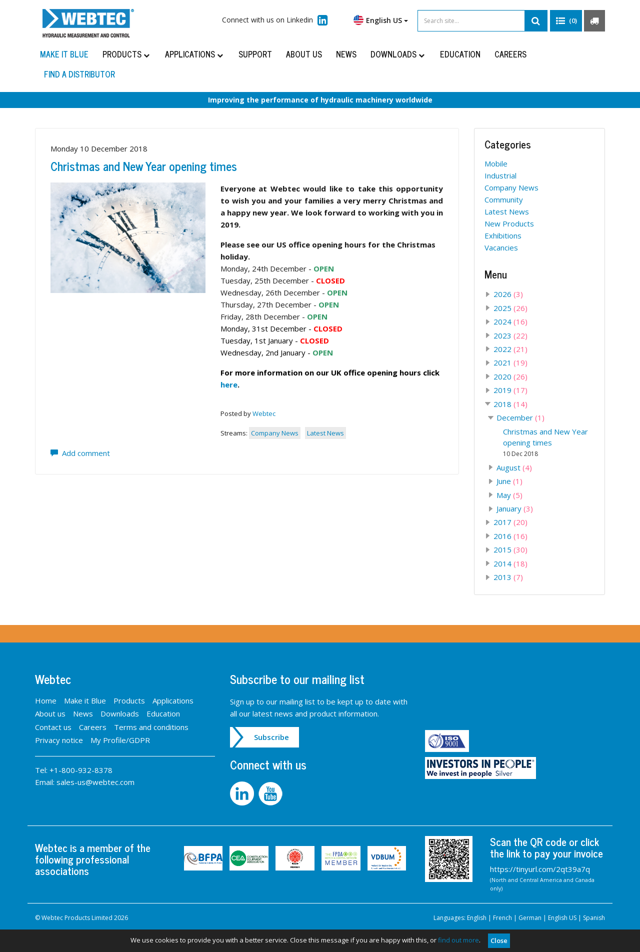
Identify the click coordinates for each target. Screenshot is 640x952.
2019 (511, 390)
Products (126, 54)
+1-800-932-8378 (81, 770)
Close (499, 940)
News (346, 54)
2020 (511, 377)
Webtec (264, 413)
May (509, 495)
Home (45, 701)
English (476, 918)
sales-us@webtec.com (95, 782)
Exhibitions (503, 235)
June (509, 481)
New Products (509, 223)
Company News (274, 433)
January (514, 509)
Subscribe (271, 737)
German (530, 918)
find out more (458, 940)
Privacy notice (59, 740)
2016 (511, 536)
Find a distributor (79, 74)
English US (381, 20)
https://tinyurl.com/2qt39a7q (540, 869)
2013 (508, 577)
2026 (508, 294)
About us (304, 54)
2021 (511, 363)
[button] (566, 21)
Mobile (496, 163)
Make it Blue (64, 54)
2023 (511, 335)
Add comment (80, 453)
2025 (511, 308)
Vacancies (501, 247)
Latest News (325, 433)
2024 (511, 321)
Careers (510, 54)
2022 (511, 349)
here (229, 385)
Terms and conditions (151, 727)
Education (460, 54)
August (514, 467)
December (520, 417)
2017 (511, 522)
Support (255, 54)
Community (503, 199)
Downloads (398, 54)
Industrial (500, 175)
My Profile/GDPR (120, 740)
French (502, 918)
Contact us (53, 727)
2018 (511, 404)
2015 (511, 549)
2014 (511, 563)
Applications (194, 54)
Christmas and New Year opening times (143, 166)
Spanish (594, 918)
